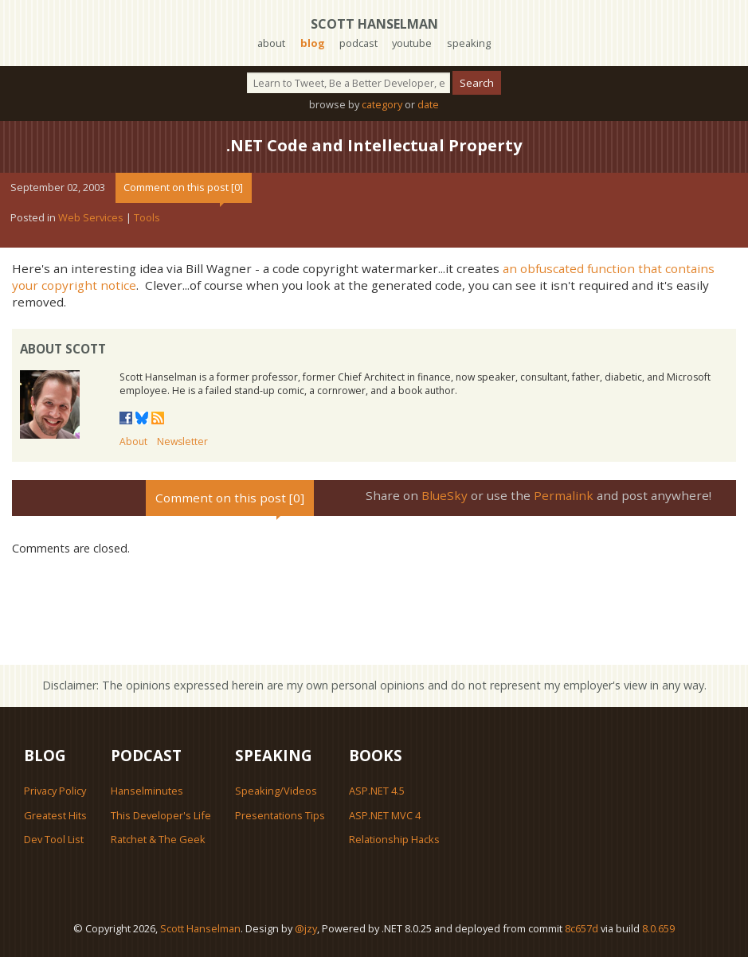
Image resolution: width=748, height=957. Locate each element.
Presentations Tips (280, 815)
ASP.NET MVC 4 (385, 815)
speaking (469, 43)
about (271, 43)
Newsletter (182, 441)
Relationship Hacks (394, 839)
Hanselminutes (147, 790)
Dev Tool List (54, 839)
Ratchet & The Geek (158, 839)
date (428, 104)
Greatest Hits (55, 815)
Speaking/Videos (276, 790)
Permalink (563, 495)
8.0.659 (658, 928)
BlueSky (444, 495)
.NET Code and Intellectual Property (374, 145)
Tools (147, 217)
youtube (412, 43)
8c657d (581, 928)
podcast (358, 43)
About (133, 441)
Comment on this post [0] (183, 187)
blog (312, 43)
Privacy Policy (55, 790)
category (382, 104)
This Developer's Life (161, 815)
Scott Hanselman (374, 24)
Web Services (90, 217)
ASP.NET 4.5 (377, 790)
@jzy (306, 928)
